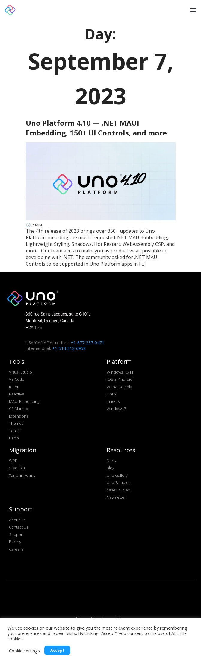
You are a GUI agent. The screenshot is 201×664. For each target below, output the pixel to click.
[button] (192, 10)
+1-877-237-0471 (87, 342)
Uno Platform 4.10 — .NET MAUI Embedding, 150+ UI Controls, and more (96, 128)
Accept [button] (57, 650)
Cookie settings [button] (24, 650)
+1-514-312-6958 (69, 348)
